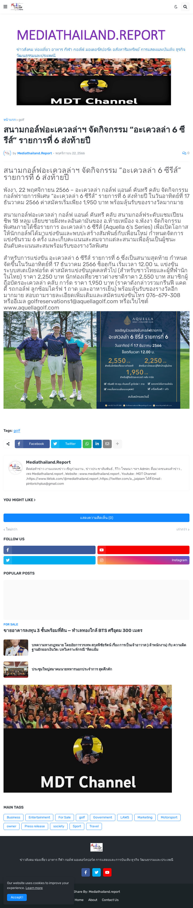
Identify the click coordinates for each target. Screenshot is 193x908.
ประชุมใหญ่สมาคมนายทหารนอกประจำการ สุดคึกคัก (72, 669)
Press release (35, 826)
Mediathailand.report (104, 892)
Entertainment (39, 817)
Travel (94, 826)
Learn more (34, 888)
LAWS (124, 817)
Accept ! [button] (17, 897)
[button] (5, 7)
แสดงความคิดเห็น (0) (96, 518)
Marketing (145, 817)
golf (21, 119)
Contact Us (110, 900)
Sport (77, 826)
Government (102, 817)
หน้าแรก (10, 119)
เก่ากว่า (182, 529)
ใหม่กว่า (11, 529)
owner (11, 826)
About (92, 900)
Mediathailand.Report (48, 462)
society (58, 826)
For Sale (64, 817)
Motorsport (169, 817)
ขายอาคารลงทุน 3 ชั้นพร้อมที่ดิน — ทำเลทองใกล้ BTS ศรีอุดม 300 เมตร (73, 630)
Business (13, 817)
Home (79, 900)
